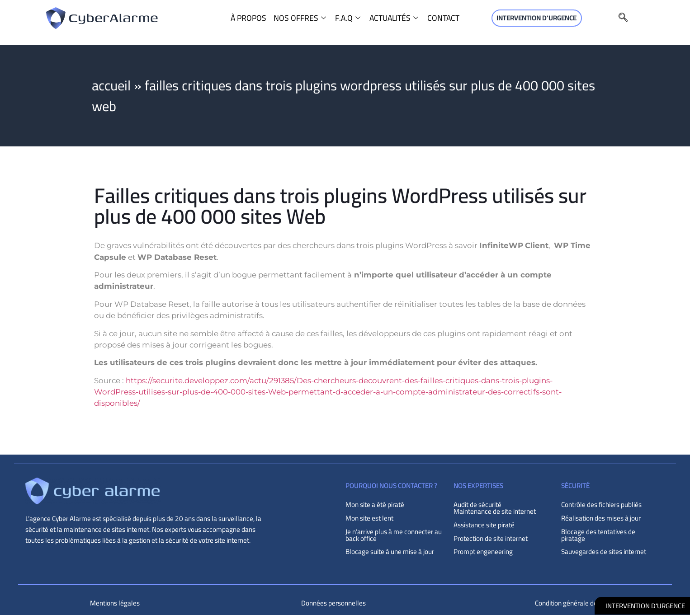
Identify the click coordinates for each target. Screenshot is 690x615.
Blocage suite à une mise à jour (389, 551)
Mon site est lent (369, 518)
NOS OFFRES (301, 18)
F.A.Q (349, 18)
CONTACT (443, 18)
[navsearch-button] (623, 18)
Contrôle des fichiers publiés (601, 504)
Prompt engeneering (483, 551)
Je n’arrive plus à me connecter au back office (393, 535)
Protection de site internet (491, 538)
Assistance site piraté (484, 524)
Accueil (111, 85)
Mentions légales (115, 603)
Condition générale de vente (575, 603)
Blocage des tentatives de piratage (598, 535)
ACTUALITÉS (395, 18)
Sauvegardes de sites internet (603, 551)
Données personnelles (333, 603)
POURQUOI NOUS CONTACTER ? (391, 485)
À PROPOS (248, 18)
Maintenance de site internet (495, 511)
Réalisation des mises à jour (601, 518)
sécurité (575, 485)
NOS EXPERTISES (478, 485)
